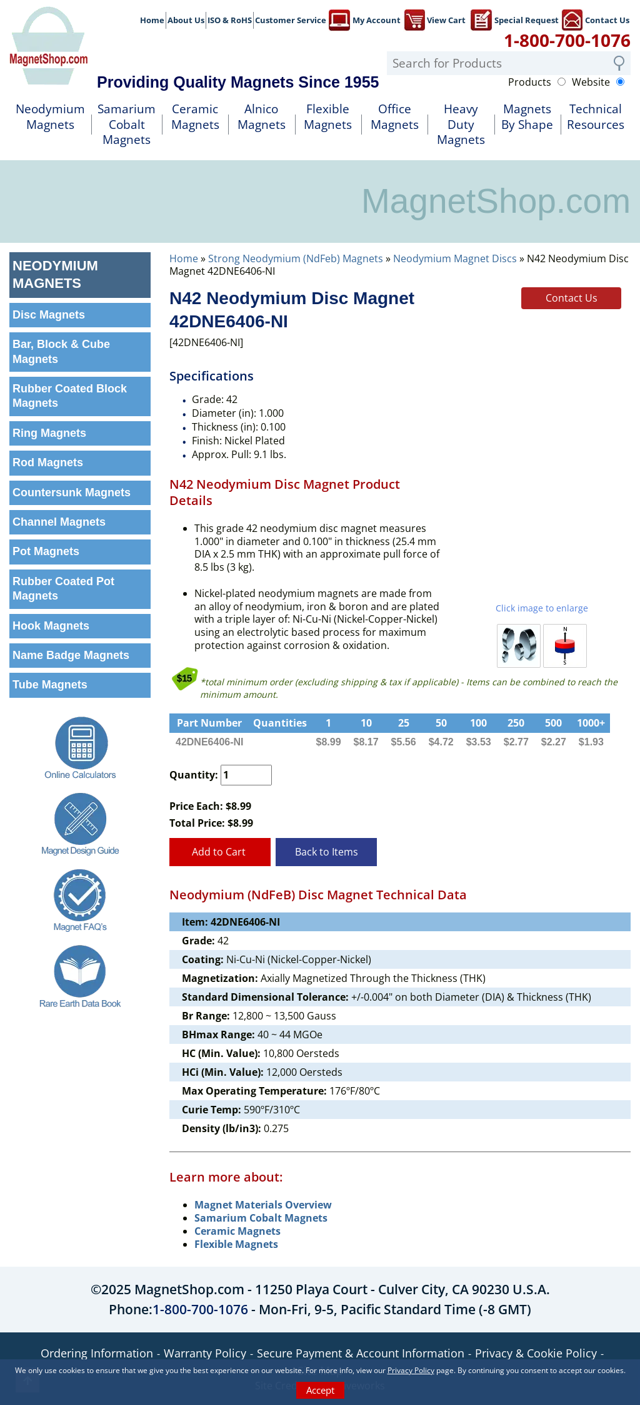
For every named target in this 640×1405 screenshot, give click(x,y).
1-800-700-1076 (567, 40)
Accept (320, 1390)
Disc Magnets (48, 315)
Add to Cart (220, 852)
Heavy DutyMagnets (461, 124)
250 (516, 723)
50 (441, 723)
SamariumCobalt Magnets (127, 124)
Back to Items (326, 852)
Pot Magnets (45, 551)
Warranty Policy (205, 1353)
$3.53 (478, 742)
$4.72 (441, 742)
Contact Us (595, 19)
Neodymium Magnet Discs (455, 258)
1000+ (591, 723)
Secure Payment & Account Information (360, 1353)
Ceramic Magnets (195, 117)
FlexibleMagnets (328, 117)
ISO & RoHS (230, 20)
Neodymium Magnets (55, 275)
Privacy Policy (411, 1370)
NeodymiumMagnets (50, 117)
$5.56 (403, 742)
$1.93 (591, 742)
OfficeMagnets (395, 117)
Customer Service (290, 20)
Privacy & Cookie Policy (536, 1353)
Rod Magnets (47, 462)
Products (529, 82)
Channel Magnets (59, 522)
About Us (186, 20)
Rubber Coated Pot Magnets (63, 588)
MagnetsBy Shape (527, 117)
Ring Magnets (49, 433)
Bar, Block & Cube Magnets (61, 351)
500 (553, 723)
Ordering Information (97, 1353)
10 (366, 723)
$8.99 (328, 742)
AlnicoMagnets (262, 117)
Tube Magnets (50, 684)
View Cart (434, 19)
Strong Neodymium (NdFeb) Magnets (295, 258)
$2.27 (553, 742)
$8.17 (366, 742)
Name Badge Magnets (70, 655)
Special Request (515, 19)
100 (478, 723)
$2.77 (516, 742)
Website (591, 82)
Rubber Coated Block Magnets (69, 395)
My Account (365, 19)
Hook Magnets (50, 626)
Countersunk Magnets (71, 492)
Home (152, 20)
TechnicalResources (595, 117)
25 (403, 723)
